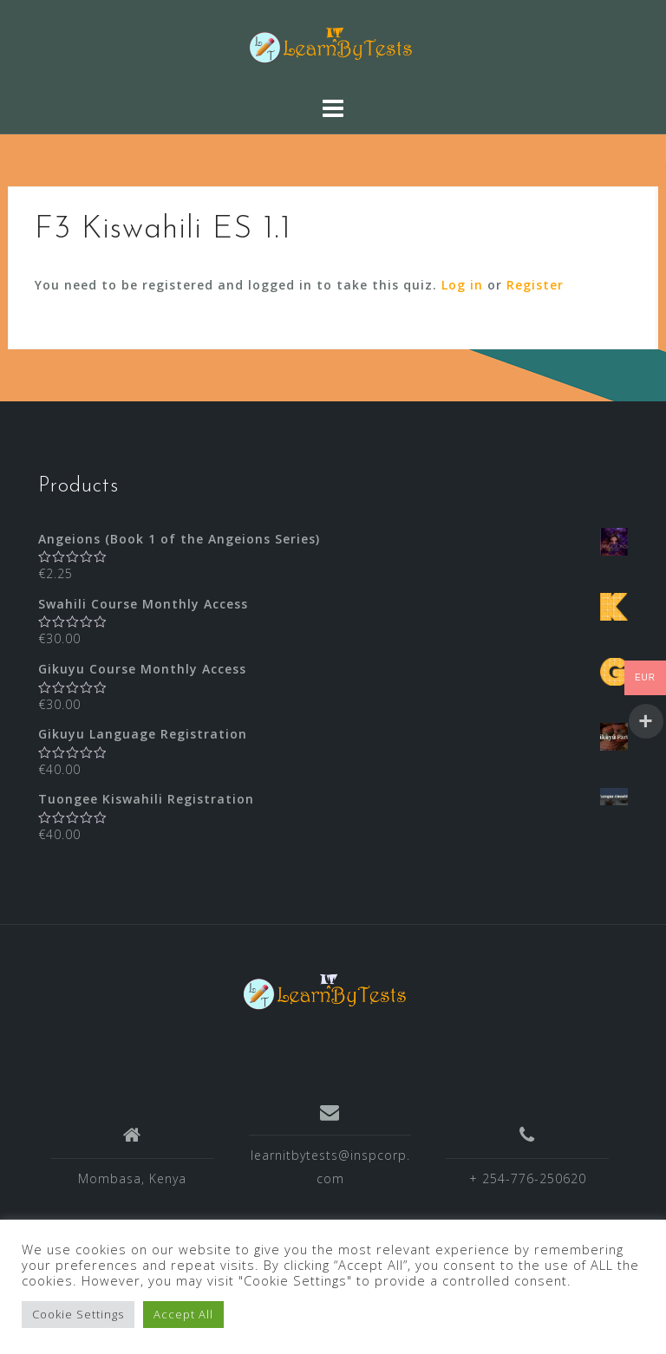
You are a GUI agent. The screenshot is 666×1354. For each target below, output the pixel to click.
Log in (462, 285)
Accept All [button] (183, 1314)
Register (535, 285)
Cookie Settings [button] (78, 1314)
